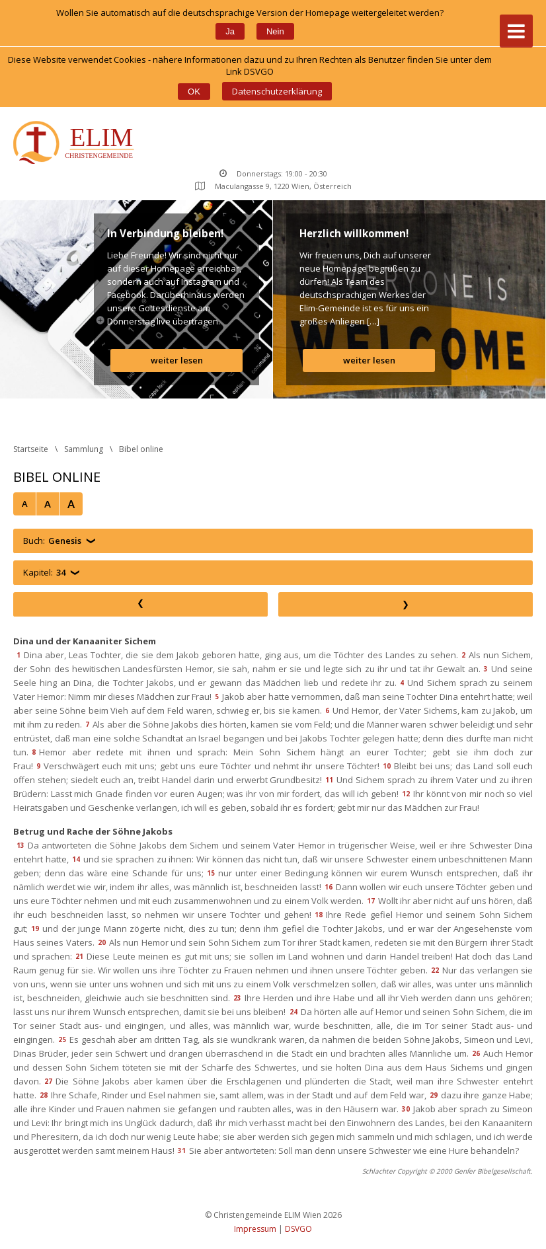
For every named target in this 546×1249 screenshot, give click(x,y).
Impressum (255, 1228)
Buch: (52, 541)
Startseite (30, 449)
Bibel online (141, 449)
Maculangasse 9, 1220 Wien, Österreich (273, 186)
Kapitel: (44, 573)
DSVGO (298, 1228)
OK (194, 91)
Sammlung (83, 449)
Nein (275, 31)
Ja (230, 31)
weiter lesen (177, 360)
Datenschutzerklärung (277, 91)
